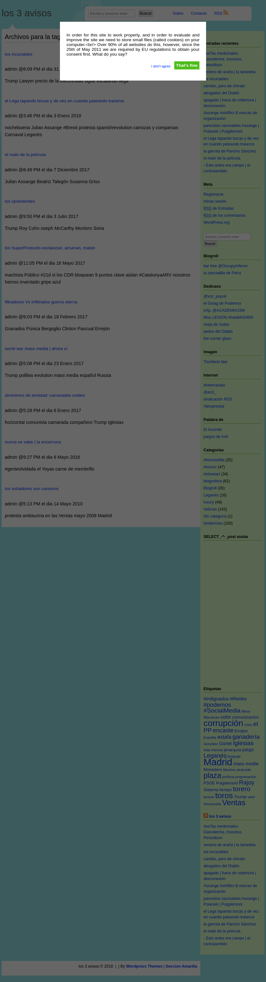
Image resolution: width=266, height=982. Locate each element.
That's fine (186, 65)
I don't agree (160, 66)
